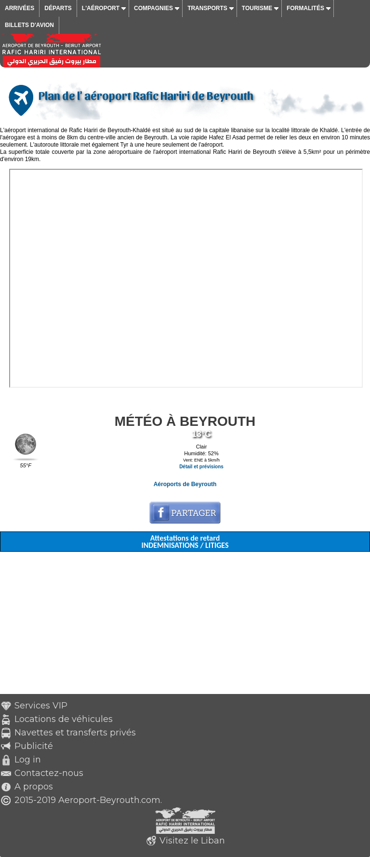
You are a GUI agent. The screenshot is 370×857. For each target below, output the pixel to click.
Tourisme (257, 8)
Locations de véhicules (63, 719)
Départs (57, 8)
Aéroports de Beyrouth (185, 484)
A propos (33, 786)
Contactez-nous (48, 773)
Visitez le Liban (192, 840)
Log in (27, 759)
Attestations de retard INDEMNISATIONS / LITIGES (184, 541)
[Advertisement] (185, 626)
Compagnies (153, 8)
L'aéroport (100, 8)
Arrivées (19, 8)
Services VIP (40, 705)
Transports (207, 8)
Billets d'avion (29, 25)
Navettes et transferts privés (75, 732)
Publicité (33, 746)
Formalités (305, 8)
